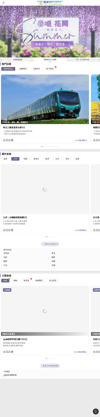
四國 (53, 261)
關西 (5, 261)
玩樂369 (36, 69)
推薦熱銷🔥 (8, 69)
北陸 (5, 257)
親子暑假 (50, 69)
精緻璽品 (39, 280)
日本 (15, 159)
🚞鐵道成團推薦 (10, 375)
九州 (5, 265)
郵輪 (15, 280)
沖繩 (53, 265)
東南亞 (36, 159)
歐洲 (47, 159)
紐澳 (77, 159)
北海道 (6, 253)
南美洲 (26, 280)
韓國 (25, 159)
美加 (67, 159)
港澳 (5, 159)
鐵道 (5, 280)
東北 (53, 253)
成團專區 (23, 69)
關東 (53, 257)
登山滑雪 (52, 280)
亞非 (57, 159)
